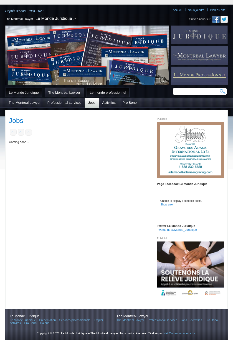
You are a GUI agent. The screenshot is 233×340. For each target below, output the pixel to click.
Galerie (45, 323)
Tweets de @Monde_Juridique (177, 229)
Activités (15, 323)
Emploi (98, 320)
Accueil (177, 10)
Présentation (47, 320)
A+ (13, 132)
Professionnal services (64, 102)
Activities (109, 102)
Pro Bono (129, 102)
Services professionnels (74, 320)
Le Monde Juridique (53, 18)
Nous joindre (196, 10)
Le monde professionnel (108, 92)
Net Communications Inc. (180, 333)
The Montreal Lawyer (64, 92)
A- (20, 132)
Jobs (92, 102)
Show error (167, 204)
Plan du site (217, 10)
